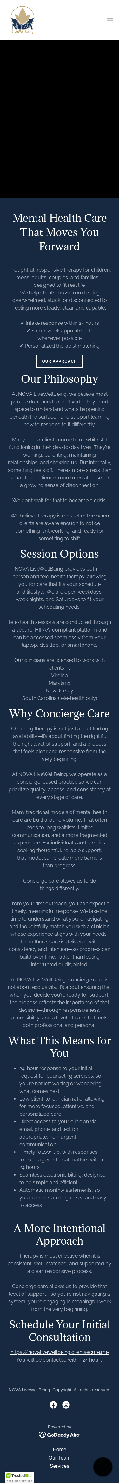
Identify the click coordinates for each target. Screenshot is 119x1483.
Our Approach (59, 361)
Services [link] (59, 1466)
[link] (22, 20)
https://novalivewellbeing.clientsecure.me (59, 1352)
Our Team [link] (60, 1458)
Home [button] (59, 1449)
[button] (110, 20)
